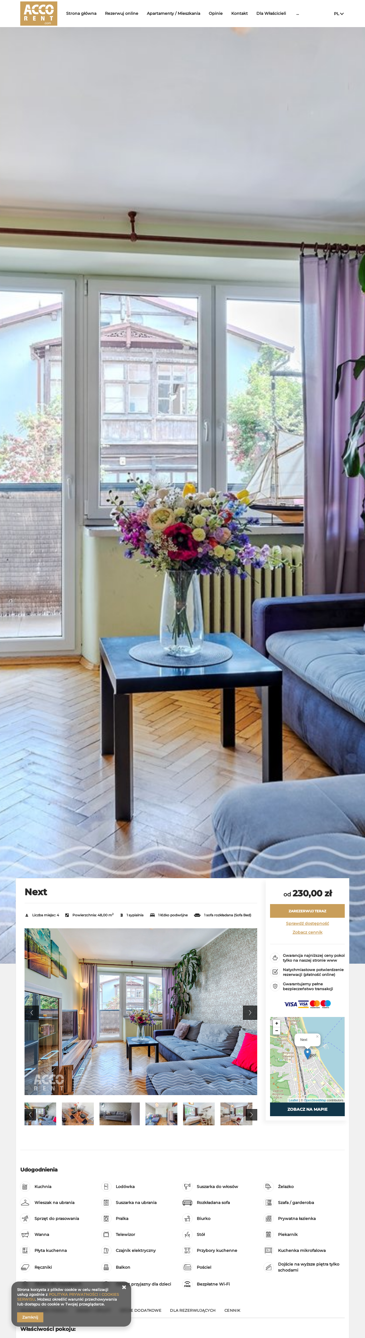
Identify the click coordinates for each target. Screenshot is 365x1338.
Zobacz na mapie (307, 1109)
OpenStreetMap (315, 1100)
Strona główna (81, 13)
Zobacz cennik (308, 932)
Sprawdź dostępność (307, 923)
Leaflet (293, 1100)
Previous (32, 1013)
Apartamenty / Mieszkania (173, 13)
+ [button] (276, 1023)
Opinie (216, 13)
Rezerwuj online (121, 13)
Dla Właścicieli (271, 13)
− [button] (276, 1031)
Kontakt (239, 13)
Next (250, 1013)
